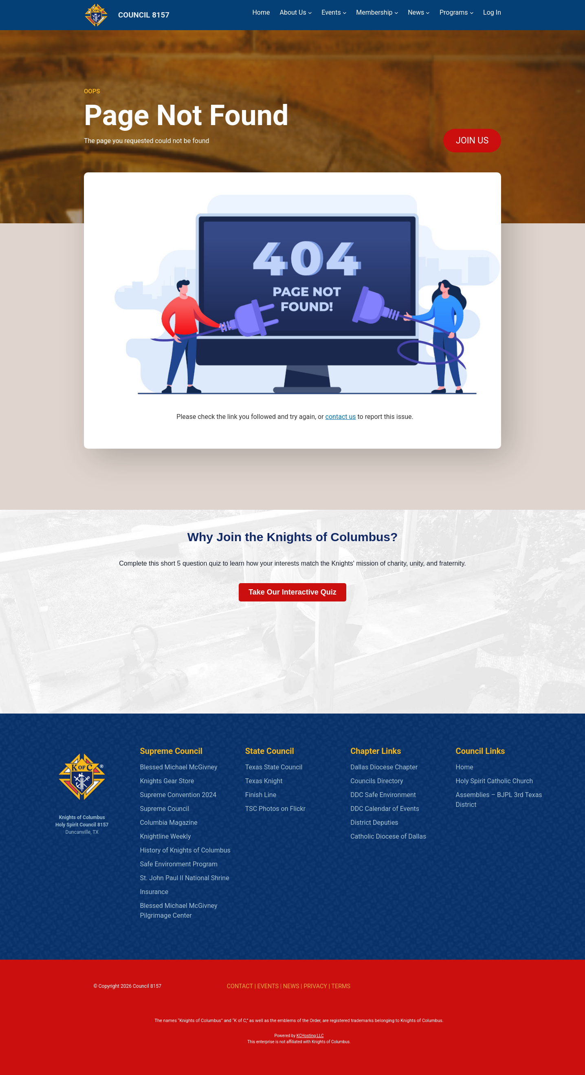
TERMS (340, 986)
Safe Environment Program (179, 864)
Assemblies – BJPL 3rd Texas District (499, 799)
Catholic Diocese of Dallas (388, 836)
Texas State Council (274, 767)
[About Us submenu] (310, 13)
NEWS (291, 986)
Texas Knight (264, 781)
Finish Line (260, 795)
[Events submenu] (345, 13)
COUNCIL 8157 (143, 15)
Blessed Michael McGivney (178, 767)
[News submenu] (428, 13)
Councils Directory (376, 781)
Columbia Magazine (168, 822)
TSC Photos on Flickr (275, 809)
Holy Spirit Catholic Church (494, 781)
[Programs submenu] (472, 13)
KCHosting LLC (310, 1035)
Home (464, 767)
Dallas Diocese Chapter (384, 767)
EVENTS (268, 986)
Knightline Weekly (165, 836)
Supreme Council (164, 809)
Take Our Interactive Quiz (292, 592)
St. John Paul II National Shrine (184, 878)
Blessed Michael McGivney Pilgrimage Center (178, 910)
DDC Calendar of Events (384, 809)
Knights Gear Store (167, 781)
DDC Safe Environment (383, 795)
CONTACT (240, 986)
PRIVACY (315, 986)
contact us (340, 417)
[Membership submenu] (396, 13)
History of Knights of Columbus (185, 850)
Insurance (154, 892)
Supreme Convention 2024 (178, 795)
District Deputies (374, 822)
